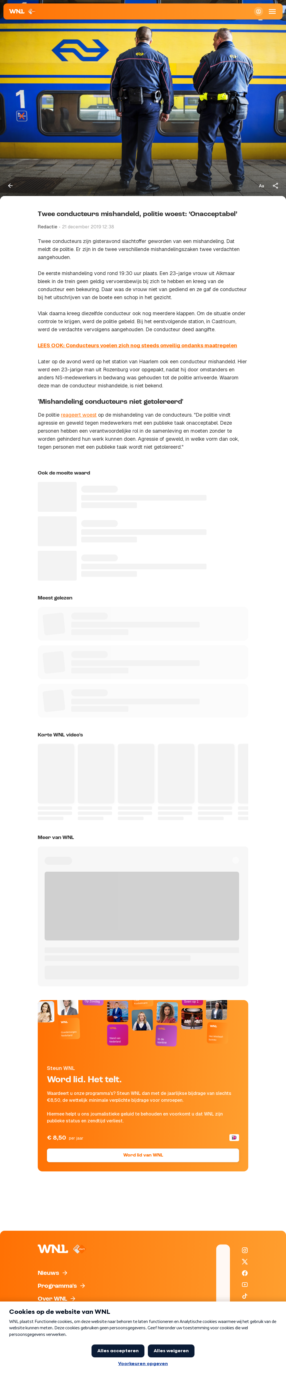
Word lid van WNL (143, 1155)
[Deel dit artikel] (275, 185)
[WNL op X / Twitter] (244, 1261)
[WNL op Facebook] (244, 1273)
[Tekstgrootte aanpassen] (261, 185)
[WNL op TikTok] (244, 1296)
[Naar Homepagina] (22, 11)
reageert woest (79, 414)
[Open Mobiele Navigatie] (272, 11)
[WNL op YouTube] (244, 1284)
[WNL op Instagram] (244, 1250)
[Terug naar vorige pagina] (10, 185)
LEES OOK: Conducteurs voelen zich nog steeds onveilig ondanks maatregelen (137, 345)
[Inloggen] (258, 11)
